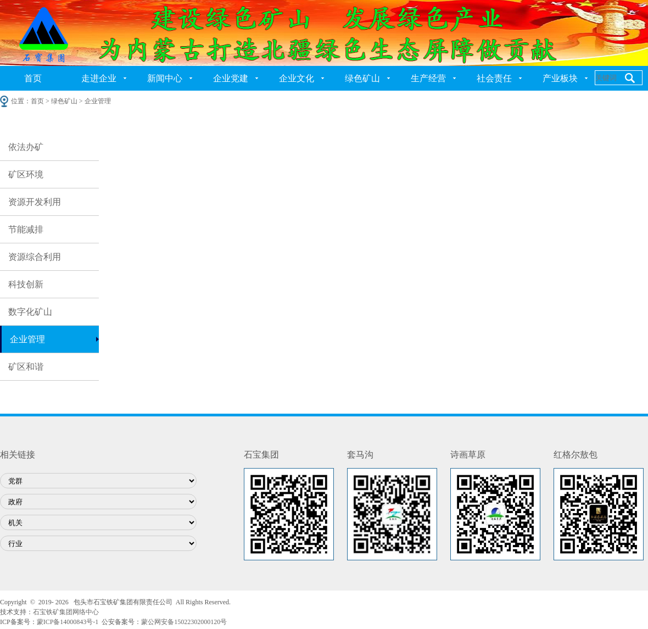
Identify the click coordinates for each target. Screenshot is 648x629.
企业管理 (27, 339)
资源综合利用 (34, 256)
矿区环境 (25, 174)
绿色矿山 (362, 78)
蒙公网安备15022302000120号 (184, 622)
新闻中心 (164, 78)
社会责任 (494, 78)
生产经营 (428, 78)
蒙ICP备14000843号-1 (68, 622)
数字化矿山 (30, 311)
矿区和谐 (25, 366)
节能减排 (25, 229)
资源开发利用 (34, 202)
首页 (33, 78)
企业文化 (296, 78)
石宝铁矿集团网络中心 (66, 612)
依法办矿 (25, 147)
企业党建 (230, 78)
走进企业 (98, 78)
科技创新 (25, 284)
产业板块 (560, 78)
